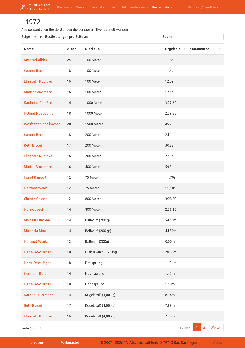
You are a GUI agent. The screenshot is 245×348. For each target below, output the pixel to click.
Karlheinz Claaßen (38, 103)
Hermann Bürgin (36, 273)
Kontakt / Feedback (203, 7)
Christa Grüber (35, 199)
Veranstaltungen (103, 7)
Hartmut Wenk (35, 188)
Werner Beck (34, 71)
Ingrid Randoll (35, 177)
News (80, 7)
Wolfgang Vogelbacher (42, 124)
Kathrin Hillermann (38, 295)
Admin (218, 343)
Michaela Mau (35, 231)
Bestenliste (161, 7)
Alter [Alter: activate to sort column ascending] (71, 49)
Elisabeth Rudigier (38, 81)
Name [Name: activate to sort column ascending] (29, 49)
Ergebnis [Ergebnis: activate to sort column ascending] (172, 49)
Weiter (216, 327)
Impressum (35, 343)
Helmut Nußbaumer (39, 113)
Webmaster (70, 343)
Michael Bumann (37, 220)
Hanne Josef (34, 209)
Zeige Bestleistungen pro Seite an (54, 37)
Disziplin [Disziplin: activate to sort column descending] (92, 49)
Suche (193, 37)
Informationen (134, 7)
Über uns (63, 7)
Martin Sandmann (38, 92)
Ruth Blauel (33, 145)
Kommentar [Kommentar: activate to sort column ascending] (199, 49)
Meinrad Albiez (35, 60)
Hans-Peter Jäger (37, 252)
